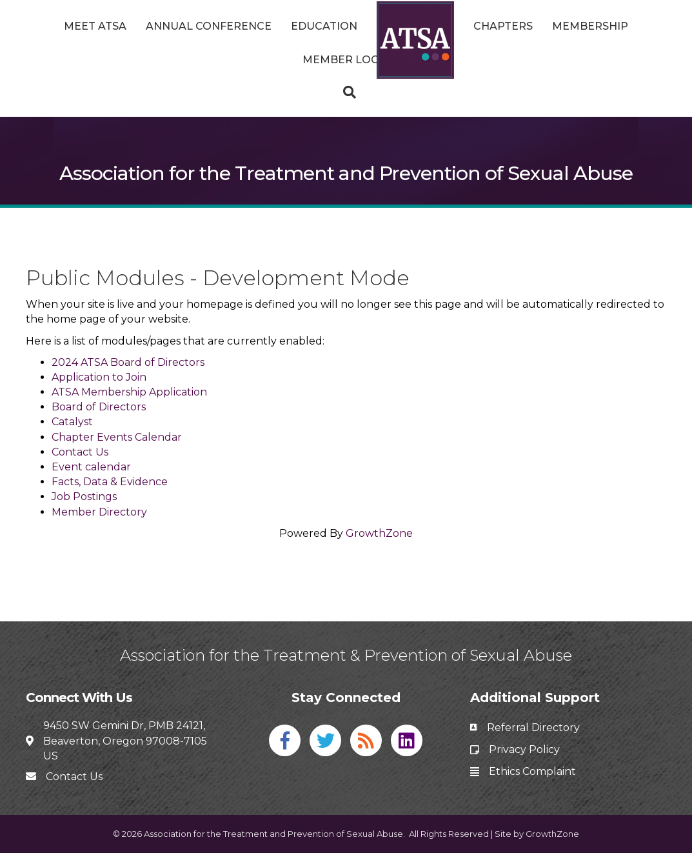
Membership (590, 26)
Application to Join (99, 377)
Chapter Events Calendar (117, 437)
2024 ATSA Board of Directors (128, 362)
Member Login (346, 60)
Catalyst (72, 422)
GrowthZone (379, 533)
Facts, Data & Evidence (110, 482)
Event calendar (91, 467)
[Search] (346, 92)
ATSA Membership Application (129, 392)
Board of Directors (99, 407)
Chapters (503, 26)
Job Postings (84, 496)
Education (324, 26)
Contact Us (80, 452)
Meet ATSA (95, 26)
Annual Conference (209, 26)
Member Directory (99, 512)
